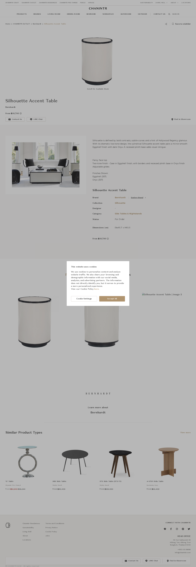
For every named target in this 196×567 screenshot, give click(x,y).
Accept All (112, 299)
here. (96, 289)
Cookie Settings (84, 299)
